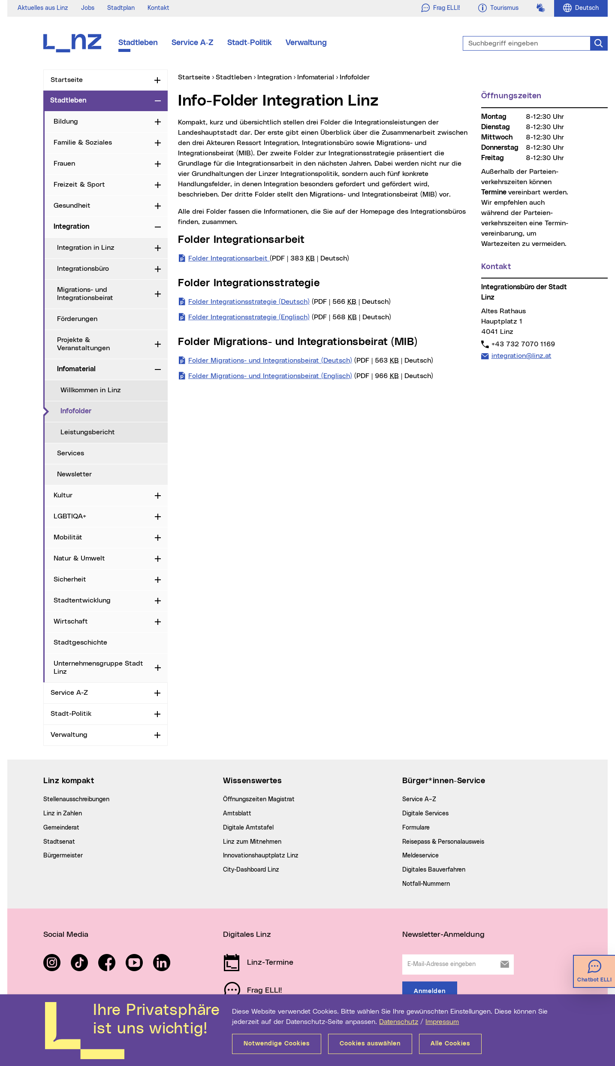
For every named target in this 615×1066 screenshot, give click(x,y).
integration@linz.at (521, 355)
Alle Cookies (450, 1044)
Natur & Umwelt (79, 558)
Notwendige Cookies (277, 1044)
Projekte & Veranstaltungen (83, 343)
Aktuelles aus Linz (43, 8)
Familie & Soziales (83, 142)
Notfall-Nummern (426, 884)
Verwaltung (306, 43)
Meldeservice (420, 856)
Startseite (67, 79)
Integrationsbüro (83, 268)
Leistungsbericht (87, 432)
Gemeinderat (61, 828)
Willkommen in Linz (90, 390)
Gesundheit (72, 205)
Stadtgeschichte (80, 642)
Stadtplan (121, 8)
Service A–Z (419, 799)
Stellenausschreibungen (76, 799)
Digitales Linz (247, 935)
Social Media (65, 935)
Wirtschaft (71, 621)
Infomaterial (76, 369)
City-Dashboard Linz (251, 870)
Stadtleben (138, 43)
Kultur (63, 495)
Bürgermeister (63, 856)
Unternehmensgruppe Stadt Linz (98, 667)
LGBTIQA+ (70, 516)
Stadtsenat (59, 842)
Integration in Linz (86, 247)
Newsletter (74, 474)
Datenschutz (398, 1021)
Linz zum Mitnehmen (252, 842)
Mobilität (68, 537)
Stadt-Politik (249, 43)
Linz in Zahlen (62, 814)
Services (70, 453)
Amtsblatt (237, 814)
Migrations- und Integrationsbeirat (85, 293)
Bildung (66, 121)
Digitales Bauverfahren (433, 870)
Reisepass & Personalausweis (443, 842)
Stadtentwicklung (82, 600)
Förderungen (77, 318)
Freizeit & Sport (79, 184)
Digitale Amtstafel (248, 828)
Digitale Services (425, 814)
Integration (71, 226)
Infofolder (111, 411)
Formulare (416, 828)
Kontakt (158, 8)
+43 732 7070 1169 (523, 344)
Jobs (87, 8)
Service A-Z (193, 43)
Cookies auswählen (370, 1044)
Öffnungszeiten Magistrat (259, 799)
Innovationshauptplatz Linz (260, 856)
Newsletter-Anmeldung (443, 935)
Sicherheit (70, 579)
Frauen (64, 163)
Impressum (442, 1021)
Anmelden (430, 991)
